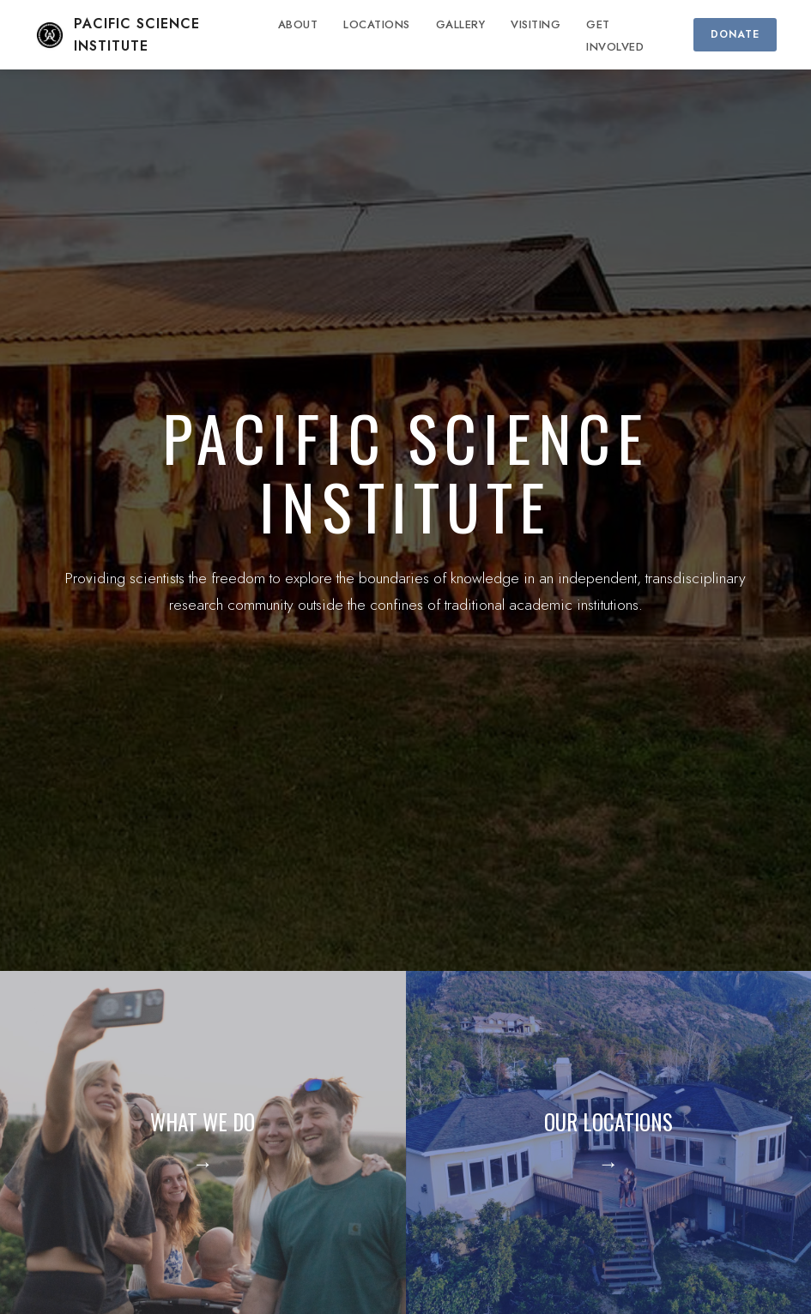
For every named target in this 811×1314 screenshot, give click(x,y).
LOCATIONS (376, 24)
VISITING (535, 24)
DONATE (735, 34)
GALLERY (461, 24)
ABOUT (298, 24)
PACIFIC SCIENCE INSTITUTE (117, 35)
